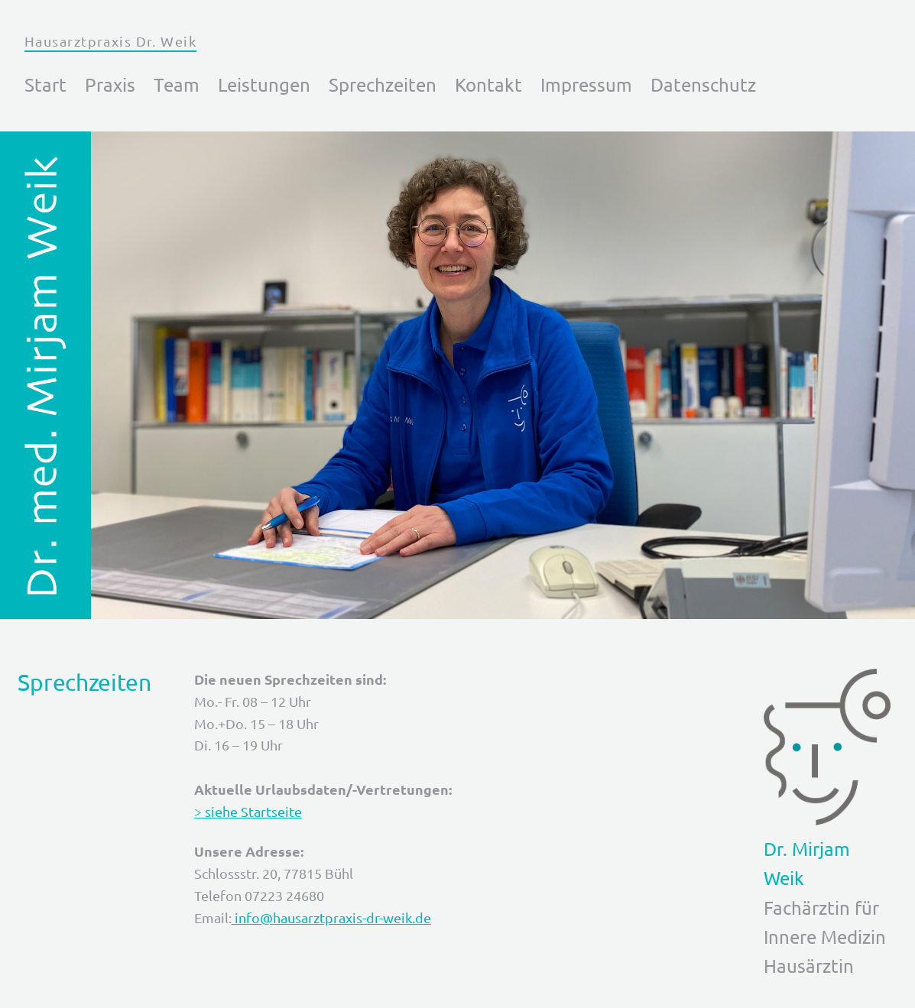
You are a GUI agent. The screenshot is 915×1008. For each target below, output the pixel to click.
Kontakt (488, 84)
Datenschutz (703, 84)
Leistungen (264, 84)
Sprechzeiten (382, 84)
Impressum (586, 84)
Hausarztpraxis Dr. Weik (110, 41)
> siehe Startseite (248, 811)
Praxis (110, 84)
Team (177, 84)
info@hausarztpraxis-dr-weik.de (331, 917)
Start (45, 84)
